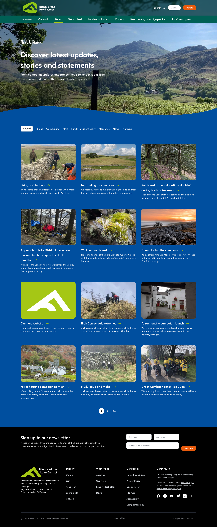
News (116, 129)
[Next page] (114, 411)
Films (65, 129)
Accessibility (132, 498)
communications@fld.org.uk (169, 488)
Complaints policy (135, 504)
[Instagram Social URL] (165, 496)
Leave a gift (72, 492)
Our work (101, 480)
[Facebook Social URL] (158, 496)
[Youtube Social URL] (171, 496)
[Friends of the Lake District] (39, 7)
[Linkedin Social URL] (185, 496)
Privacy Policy (133, 480)
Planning (127, 129)
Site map (130, 492)
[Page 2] (107, 411)
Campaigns (52, 129)
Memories (104, 129)
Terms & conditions (135, 475)
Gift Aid (70, 498)
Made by (117, 518)
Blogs (40, 129)
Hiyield (124, 518)
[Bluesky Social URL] (178, 496)
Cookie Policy (133, 486)
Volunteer (71, 486)
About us (100, 475)
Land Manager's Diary (83, 129)
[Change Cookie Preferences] (184, 518)
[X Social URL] (191, 496)
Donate (69, 475)
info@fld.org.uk (187, 482)
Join (68, 480)
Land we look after (105, 486)
